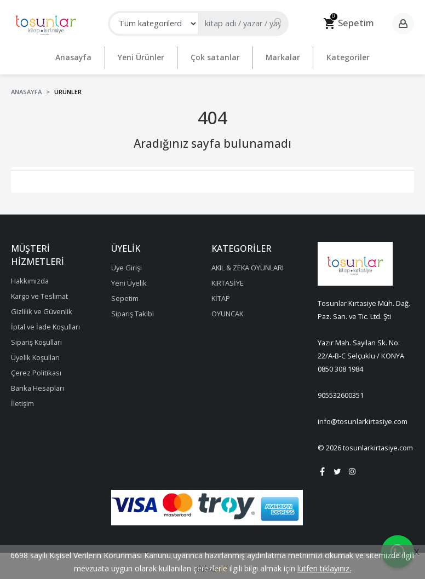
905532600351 (341, 392)
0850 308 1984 (340, 365)
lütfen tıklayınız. (324, 568)
